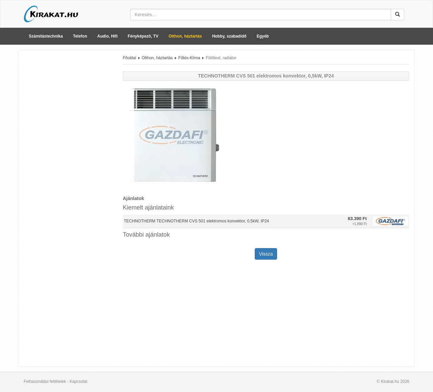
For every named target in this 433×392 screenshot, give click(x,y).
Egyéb (263, 36)
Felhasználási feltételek (45, 381)
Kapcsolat (78, 381)
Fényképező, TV (143, 36)
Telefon (80, 36)
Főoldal (129, 58)
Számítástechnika (46, 36)
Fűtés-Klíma (189, 58)
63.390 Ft (357, 218)
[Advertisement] (68, 156)
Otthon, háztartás (185, 36)
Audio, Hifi (107, 36)
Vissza (266, 254)
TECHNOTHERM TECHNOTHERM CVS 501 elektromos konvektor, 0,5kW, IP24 (196, 221)
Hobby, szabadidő (229, 36)
